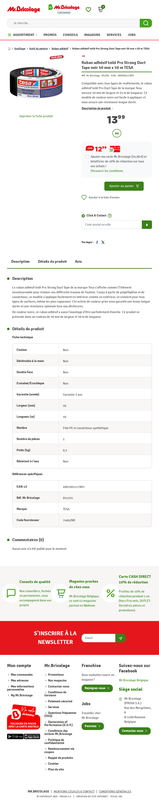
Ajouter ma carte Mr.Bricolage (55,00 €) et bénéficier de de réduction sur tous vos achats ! (119, 161)
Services (53, 707)
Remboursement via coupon (59, 750)
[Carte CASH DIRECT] (110, 593)
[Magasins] (61, 593)
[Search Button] (146, 23)
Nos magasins (57, 681)
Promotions (56, 675)
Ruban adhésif (60, 48)
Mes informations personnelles (20, 688)
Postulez (90, 726)
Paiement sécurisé (60, 701)
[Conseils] (11, 593)
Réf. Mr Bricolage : (91, 75)
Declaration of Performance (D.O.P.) (58, 723)
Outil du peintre (38, 48)
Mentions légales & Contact (74, 791)
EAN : (114, 75)
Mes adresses (20, 681)
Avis (78, 261)
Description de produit (97, 108)
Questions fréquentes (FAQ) (60, 714)
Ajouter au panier (124, 186)
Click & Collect (96, 216)
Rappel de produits (60, 758)
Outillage (19, 48)
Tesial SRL (116, 796)
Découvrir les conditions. (107, 171)
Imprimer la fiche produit (36, 116)
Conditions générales (115, 791)
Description (20, 261)
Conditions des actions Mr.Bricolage (58, 732)
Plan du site (56, 769)
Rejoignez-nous (95, 688)
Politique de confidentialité (54, 741)
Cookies (53, 764)
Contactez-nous (58, 687)
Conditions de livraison (55, 693)
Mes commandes (22, 675)
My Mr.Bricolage (22, 695)
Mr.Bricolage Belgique (133, 680)
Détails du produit (52, 261)
